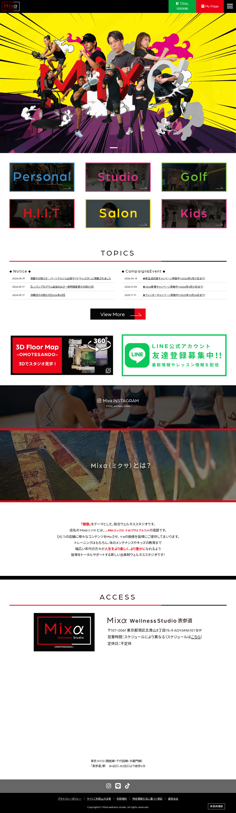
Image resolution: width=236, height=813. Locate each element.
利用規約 (122, 798)
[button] (113, 147)
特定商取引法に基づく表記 (147, 798)
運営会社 (173, 798)
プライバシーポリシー (69, 798)
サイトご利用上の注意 (99, 798)
